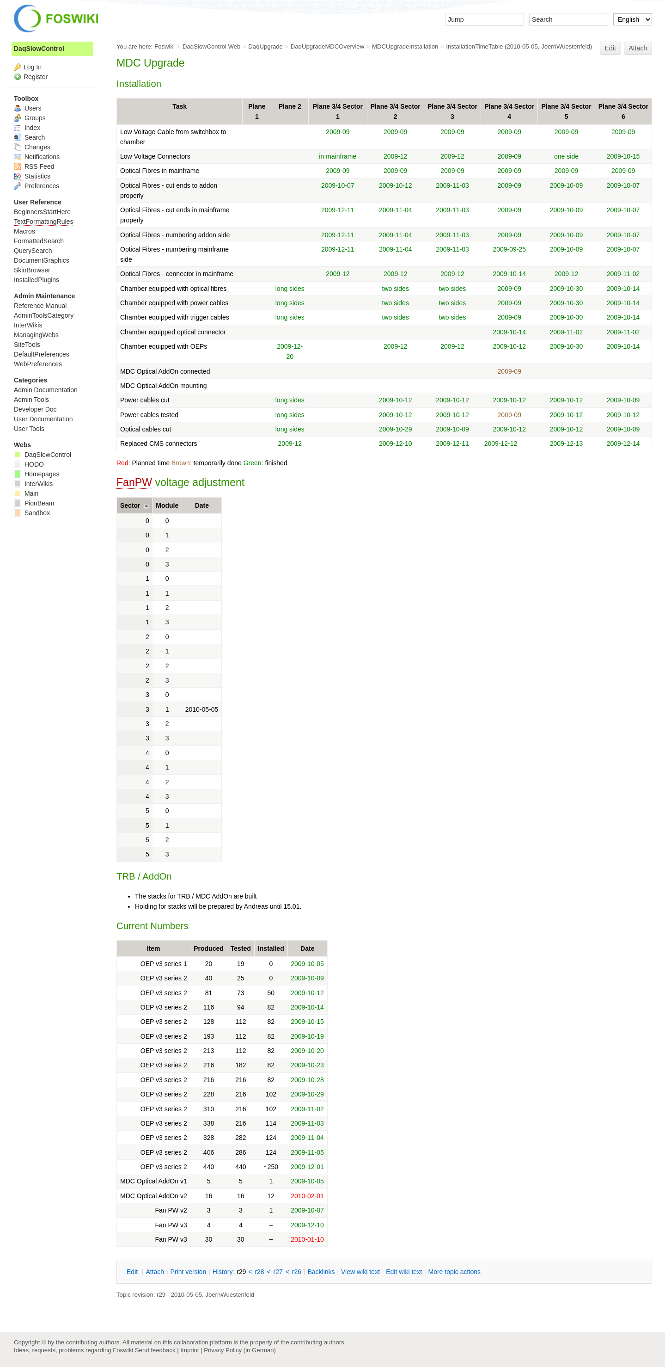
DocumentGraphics (41, 260)
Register (36, 76)
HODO (29, 464)
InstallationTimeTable (474, 46)
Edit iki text (404, 1271)
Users (27, 108)
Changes (32, 147)
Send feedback (155, 1350)
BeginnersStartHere (42, 212)
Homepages (36, 474)
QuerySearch (33, 250)
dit (133, 1271)
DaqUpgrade (265, 46)
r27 (278, 1271)
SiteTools (27, 344)
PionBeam (34, 503)
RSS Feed (34, 166)
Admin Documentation (46, 390)
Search (29, 137)
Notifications (37, 156)
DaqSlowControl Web (212, 46)
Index (27, 127)
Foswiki (164, 46)
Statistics (32, 176)
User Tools (29, 428)
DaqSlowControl (39, 48)
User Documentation (43, 419)
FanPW (134, 482)
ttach (155, 1271)
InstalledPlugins (36, 279)
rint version (189, 1271)
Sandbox (32, 513)
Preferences (36, 186)
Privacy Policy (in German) (240, 1350)
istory (223, 1271)
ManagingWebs (36, 335)
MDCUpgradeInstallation (405, 46)
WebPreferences (38, 364)
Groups (30, 118)
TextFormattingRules (43, 221)
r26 (296, 1271)
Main (26, 493)
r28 (259, 1271)
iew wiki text (360, 1271)
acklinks (321, 1271)
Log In (33, 67)
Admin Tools (31, 399)
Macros (24, 231)
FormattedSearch (39, 241)
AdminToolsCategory (43, 315)
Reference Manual (40, 305)
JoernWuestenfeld (565, 46)
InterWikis (28, 325)
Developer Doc (35, 409)
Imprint (189, 1350)
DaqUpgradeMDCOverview (327, 46)
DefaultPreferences (41, 354)
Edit (610, 48)
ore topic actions (454, 1271)
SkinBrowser (32, 270)
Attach (638, 48)
